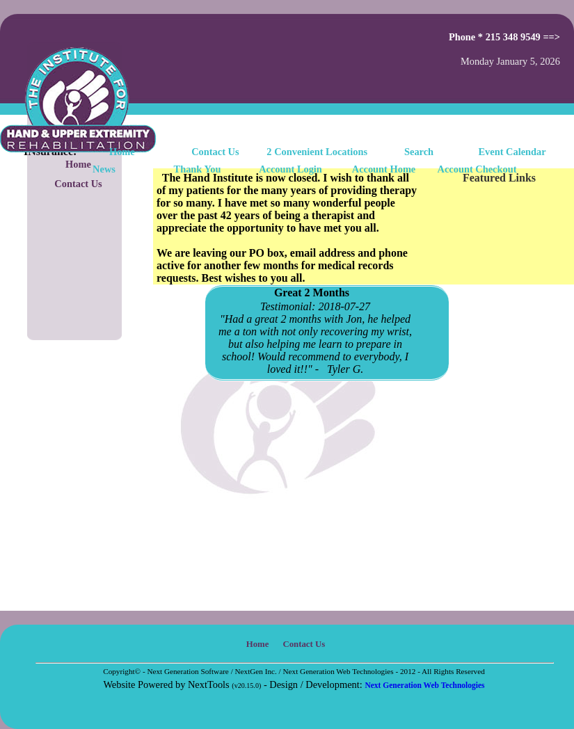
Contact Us (78, 183)
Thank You (197, 169)
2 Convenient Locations (316, 151)
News (104, 169)
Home (122, 151)
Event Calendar (512, 151)
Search (418, 151)
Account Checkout (477, 169)
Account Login (290, 169)
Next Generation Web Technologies (424, 685)
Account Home (384, 169)
